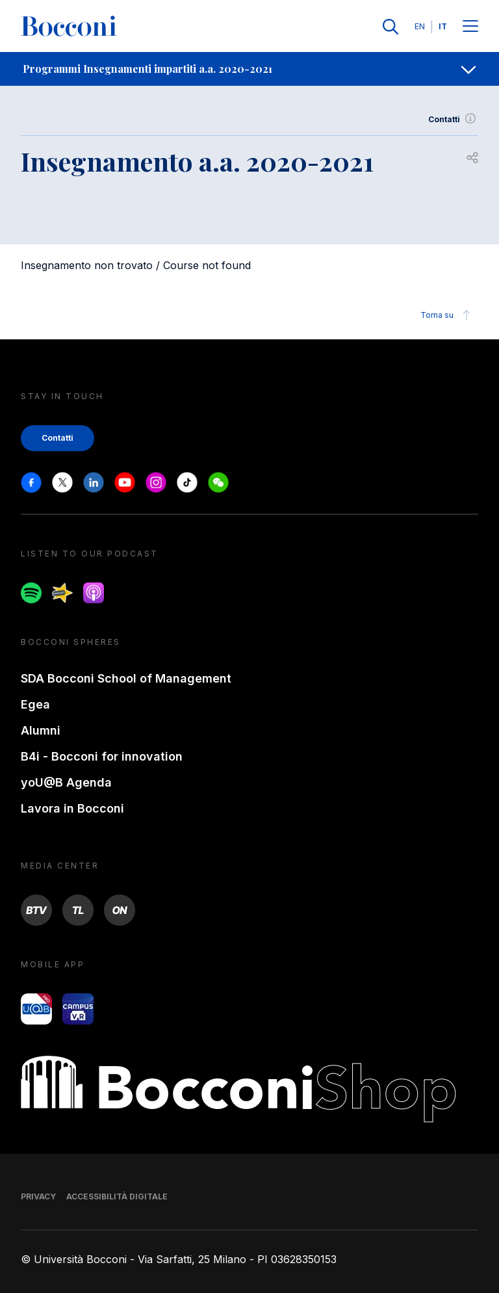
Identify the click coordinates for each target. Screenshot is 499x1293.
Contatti (453, 119)
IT (443, 26)
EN (420, 26)
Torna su (447, 315)
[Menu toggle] (470, 27)
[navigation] (249, 69)
